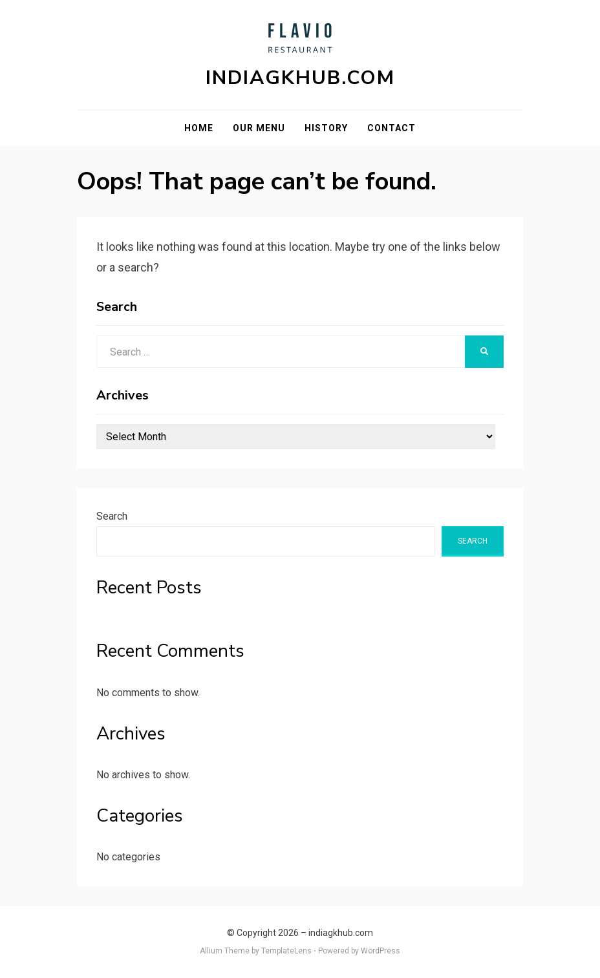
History (326, 128)
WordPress (380, 950)
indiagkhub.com (300, 78)
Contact (391, 128)
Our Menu (259, 128)
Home (198, 128)
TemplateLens (286, 950)
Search (111, 516)
